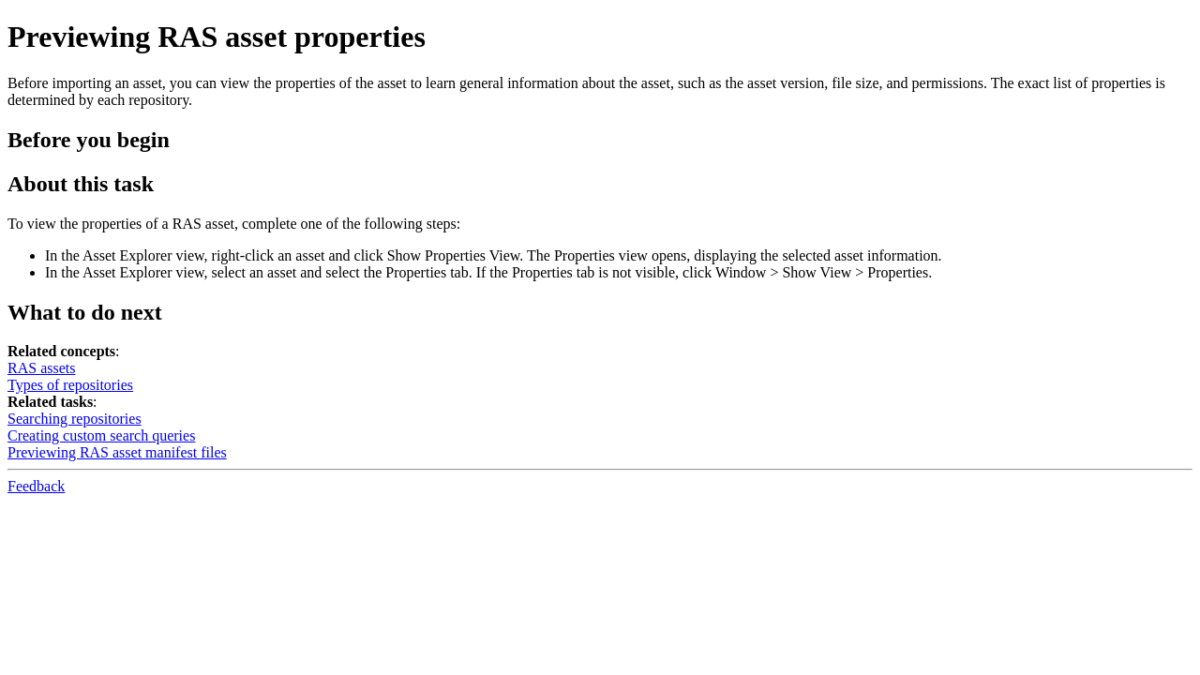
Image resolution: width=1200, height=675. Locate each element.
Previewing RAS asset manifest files (117, 452)
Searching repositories (75, 419)
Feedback (36, 486)
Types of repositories (70, 385)
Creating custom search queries (101, 435)
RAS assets (41, 368)
